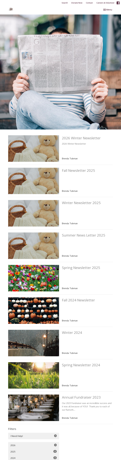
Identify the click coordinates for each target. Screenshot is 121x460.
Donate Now (76, 2)
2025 (33, 451)
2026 (33, 445)
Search (65, 2)
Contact (89, 2)
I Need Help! (33, 435)
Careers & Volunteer (105, 2)
